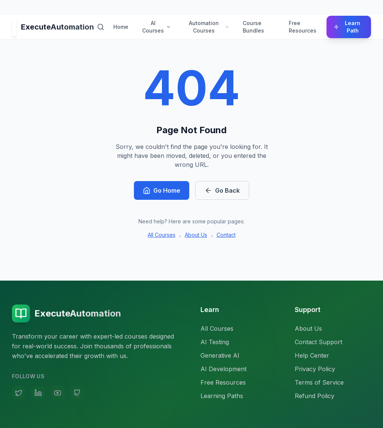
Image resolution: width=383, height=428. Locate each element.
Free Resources (302, 27)
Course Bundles (253, 27)
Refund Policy (314, 396)
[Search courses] (100, 27)
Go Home (161, 190)
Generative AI (219, 355)
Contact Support (318, 342)
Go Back (222, 190)
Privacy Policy (315, 369)
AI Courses (156, 27)
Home (120, 27)
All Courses (161, 235)
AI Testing (214, 342)
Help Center (312, 355)
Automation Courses (209, 27)
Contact (226, 235)
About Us (196, 235)
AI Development (223, 369)
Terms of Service (319, 382)
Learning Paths (221, 396)
